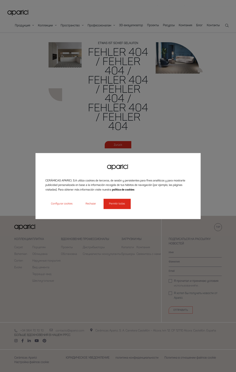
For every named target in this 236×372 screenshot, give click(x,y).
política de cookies (123, 190)
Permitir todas (117, 203)
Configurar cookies (62, 203)
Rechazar (91, 203)
